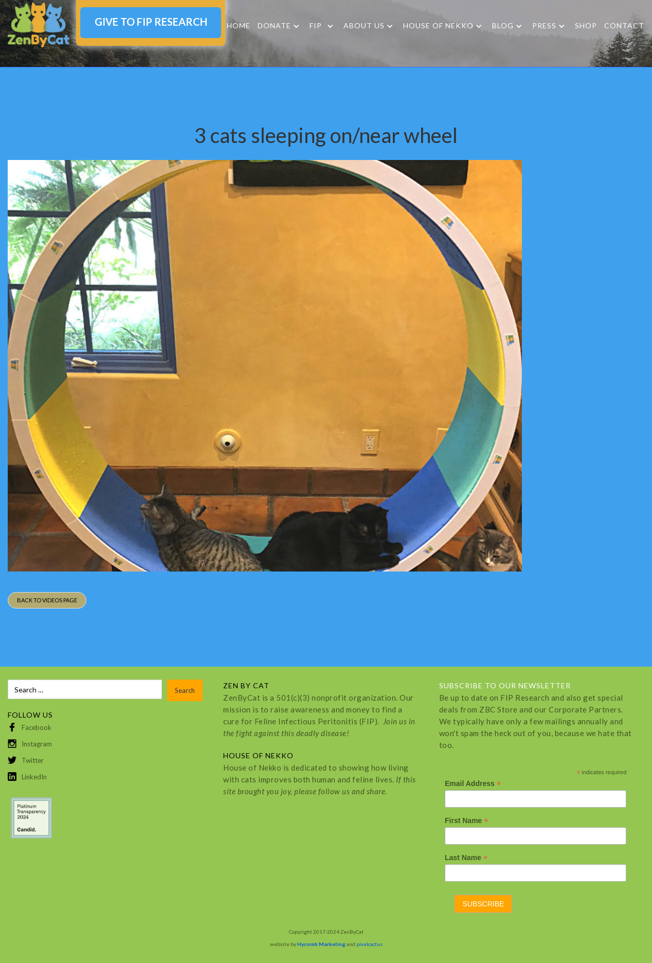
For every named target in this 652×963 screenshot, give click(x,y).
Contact (624, 25)
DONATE (274, 25)
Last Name (466, 858)
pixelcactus (369, 944)
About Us (364, 25)
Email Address (473, 784)
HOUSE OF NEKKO (438, 25)
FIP (316, 25)
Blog (503, 25)
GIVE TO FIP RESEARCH (151, 21)
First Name (466, 821)
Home (238, 25)
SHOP (586, 25)
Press (544, 25)
